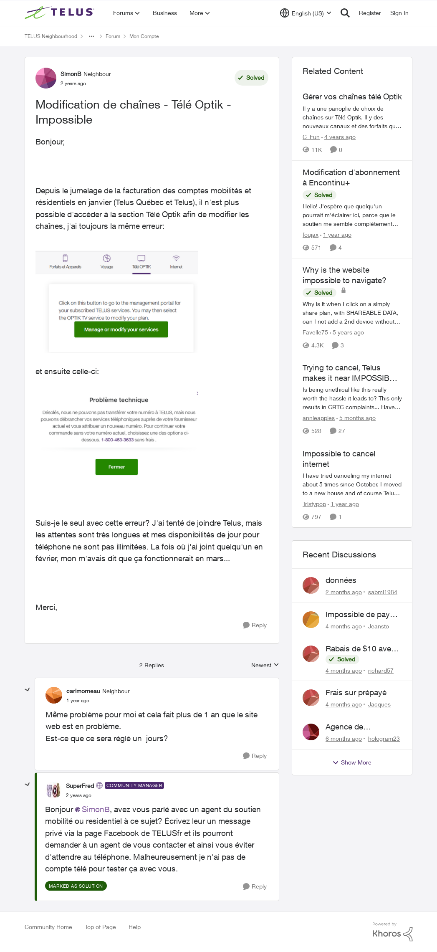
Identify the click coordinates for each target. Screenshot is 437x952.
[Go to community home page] (60, 13)
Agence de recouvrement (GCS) (361, 727)
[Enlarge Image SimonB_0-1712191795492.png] (117, 299)
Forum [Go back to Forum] (113, 36)
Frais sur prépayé (356, 692)
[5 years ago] (347, 332)
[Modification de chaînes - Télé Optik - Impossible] (77, 700)
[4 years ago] (338, 136)
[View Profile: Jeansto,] (311, 619)
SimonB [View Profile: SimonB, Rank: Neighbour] (71, 73)
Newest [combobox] (265, 665)
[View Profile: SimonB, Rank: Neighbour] (45, 78)
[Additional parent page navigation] (91, 36)
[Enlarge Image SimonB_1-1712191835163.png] (117, 435)
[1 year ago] (335, 234)
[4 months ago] (344, 626)
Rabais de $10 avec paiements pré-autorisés (360, 649)
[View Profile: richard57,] (311, 654)
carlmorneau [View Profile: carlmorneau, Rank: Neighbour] (83, 690)
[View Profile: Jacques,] (311, 697)
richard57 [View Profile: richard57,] (381, 669)
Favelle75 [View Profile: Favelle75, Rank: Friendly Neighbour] (315, 332)
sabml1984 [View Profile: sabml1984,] (382, 591)
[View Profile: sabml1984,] (311, 585)
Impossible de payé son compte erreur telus (360, 615)
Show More (351, 762)
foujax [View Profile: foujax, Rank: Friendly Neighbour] (310, 234)
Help (135, 926)
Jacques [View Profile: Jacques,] (379, 704)
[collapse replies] (28, 690)
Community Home (48, 926)
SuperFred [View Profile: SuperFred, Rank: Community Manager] (80, 785)
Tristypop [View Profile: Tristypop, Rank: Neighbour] (314, 503)
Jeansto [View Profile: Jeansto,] (378, 626)
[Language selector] (305, 13)
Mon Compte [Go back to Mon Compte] (144, 36)
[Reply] (254, 625)
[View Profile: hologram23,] (311, 732)
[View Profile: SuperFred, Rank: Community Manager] (53, 790)
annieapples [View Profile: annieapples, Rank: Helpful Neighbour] (319, 418)
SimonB (96, 809)
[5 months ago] (356, 418)
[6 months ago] (344, 738)
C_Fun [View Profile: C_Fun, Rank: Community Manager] (311, 136)
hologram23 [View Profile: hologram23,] (384, 738)
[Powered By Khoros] (393, 932)
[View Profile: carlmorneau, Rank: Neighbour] (53, 695)
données (341, 580)
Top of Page (100, 926)
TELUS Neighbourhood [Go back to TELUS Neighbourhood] (51, 36)
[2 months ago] (344, 591)
